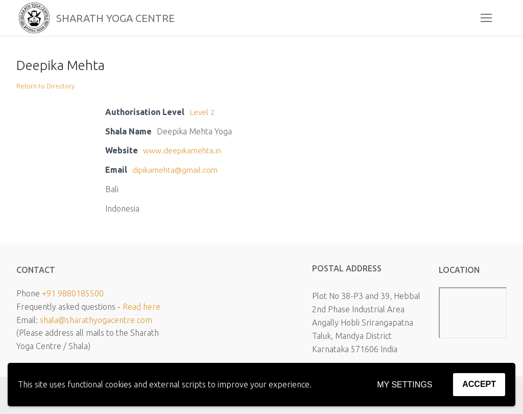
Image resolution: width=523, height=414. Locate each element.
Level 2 (202, 112)
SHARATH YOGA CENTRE (130, 18)
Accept (479, 384)
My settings (404, 384)
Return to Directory (45, 85)
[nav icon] (486, 18)
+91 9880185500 (73, 293)
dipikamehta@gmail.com (176, 169)
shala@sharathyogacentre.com (96, 319)
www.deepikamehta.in (183, 150)
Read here (141, 306)
